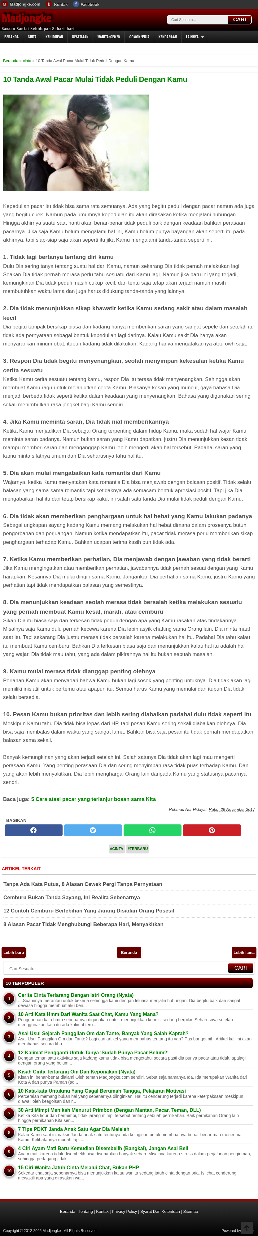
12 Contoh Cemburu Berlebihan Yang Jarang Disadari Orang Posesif (88, 911)
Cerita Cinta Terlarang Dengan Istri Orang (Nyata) (75, 995)
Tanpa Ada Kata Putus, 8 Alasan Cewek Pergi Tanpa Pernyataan (82, 884)
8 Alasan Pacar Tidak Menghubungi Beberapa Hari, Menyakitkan (83, 924)
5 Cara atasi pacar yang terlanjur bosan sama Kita (93, 799)
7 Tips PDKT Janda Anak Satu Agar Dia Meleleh (73, 1129)
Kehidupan (54, 36)
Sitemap (190, 1211)
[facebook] (34, 830)
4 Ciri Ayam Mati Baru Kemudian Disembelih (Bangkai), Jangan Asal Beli (103, 1148)
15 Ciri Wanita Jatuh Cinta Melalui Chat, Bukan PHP (78, 1167)
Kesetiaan (80, 36)
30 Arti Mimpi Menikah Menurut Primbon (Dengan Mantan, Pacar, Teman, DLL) (109, 1110)
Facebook (90, 4)
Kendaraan (168, 36)
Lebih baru (13, 952)
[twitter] (93, 830)
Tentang (85, 1211)
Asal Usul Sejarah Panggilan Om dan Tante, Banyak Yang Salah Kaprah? (103, 1033)
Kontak (61, 4)
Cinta (32, 36)
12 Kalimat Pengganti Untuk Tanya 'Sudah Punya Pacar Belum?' (93, 1052)
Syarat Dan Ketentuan (160, 1211)
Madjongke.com (25, 4)
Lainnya (192, 36)
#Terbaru (138, 849)
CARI (239, 20)
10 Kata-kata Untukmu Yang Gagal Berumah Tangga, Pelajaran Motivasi (102, 1091)
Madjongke (26, 18)
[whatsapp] (152, 830)
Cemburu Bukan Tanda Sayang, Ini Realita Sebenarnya (71, 897)
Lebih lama (244, 952)
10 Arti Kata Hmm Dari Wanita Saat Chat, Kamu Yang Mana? (88, 1014)
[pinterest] (212, 830)
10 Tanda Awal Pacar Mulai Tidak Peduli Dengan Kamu (95, 79)
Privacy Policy (124, 1211)
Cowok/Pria (139, 36)
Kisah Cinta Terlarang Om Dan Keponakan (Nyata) (76, 1071)
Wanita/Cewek (108, 36)
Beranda (11, 36)
